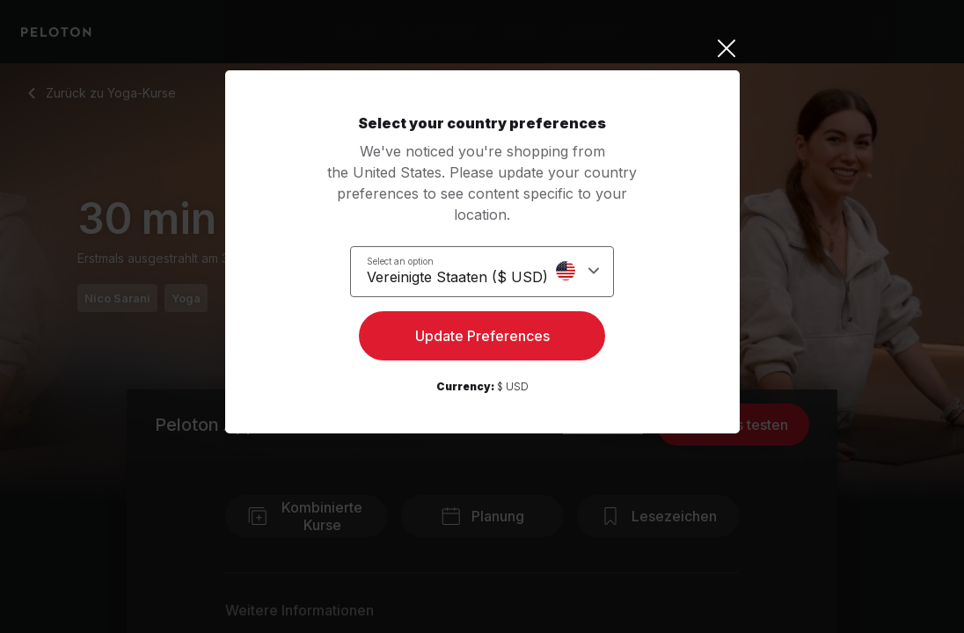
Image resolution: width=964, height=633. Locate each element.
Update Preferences (482, 339)
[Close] (482, 48)
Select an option (410, 260)
